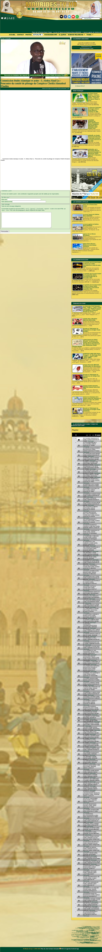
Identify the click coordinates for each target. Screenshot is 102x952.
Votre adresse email (6, 201)
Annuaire (56, 949)
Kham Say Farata (78, 930)
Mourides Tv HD (65, 88)
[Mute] (96, 435)
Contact (20, 34)
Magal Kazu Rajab (80, 938)
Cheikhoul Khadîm (92, 938)
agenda (68, 949)
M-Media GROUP (80, 86)
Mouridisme (92, 937)
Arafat (88, 938)
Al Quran (62, 34)
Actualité (38, 34)
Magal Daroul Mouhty (79, 941)
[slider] (90, 435)
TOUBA (98, 934)
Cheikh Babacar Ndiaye (85, 934)
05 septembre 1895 (79, 932)
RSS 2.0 (63, 949)
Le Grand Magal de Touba (85, 928)
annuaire (98, 936)
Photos (28, 34)
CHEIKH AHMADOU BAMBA (85, 943)
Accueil (12, 34)
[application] (86, 435)
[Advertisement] (51, 25)
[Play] (76, 435)
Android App (75, 949)
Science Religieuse (76, 34)
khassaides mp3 (50, 34)
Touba (89, 34)
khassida (77, 936)
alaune (98, 938)
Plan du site (44, 949)
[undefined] (79, 440)
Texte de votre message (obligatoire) (11, 206)
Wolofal (80, 936)
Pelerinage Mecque (87, 940)
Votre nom (4, 199)
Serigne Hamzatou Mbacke (77, 935)
